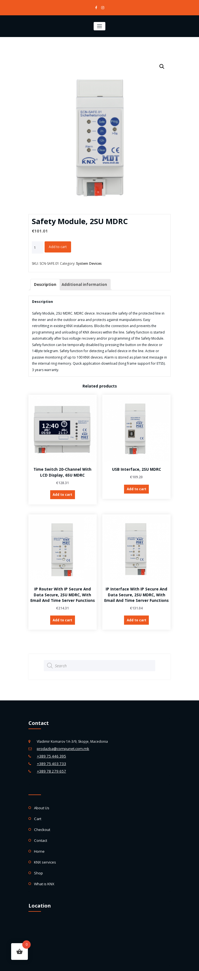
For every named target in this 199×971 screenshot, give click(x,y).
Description (44, 282)
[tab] (44, 283)
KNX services (44, 850)
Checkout (41, 819)
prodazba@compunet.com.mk (61, 743)
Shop (38, 860)
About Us (41, 799)
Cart (37, 809)
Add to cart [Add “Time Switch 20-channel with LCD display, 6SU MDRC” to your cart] (62, 492)
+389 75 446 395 (50, 750)
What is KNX (43, 870)
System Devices (88, 262)
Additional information (80, 282)
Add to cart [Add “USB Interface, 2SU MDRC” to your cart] (136, 486)
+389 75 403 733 (50, 756)
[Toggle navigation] (100, 25)
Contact (40, 829)
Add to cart (58, 246)
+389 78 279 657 (50, 763)
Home (39, 840)
